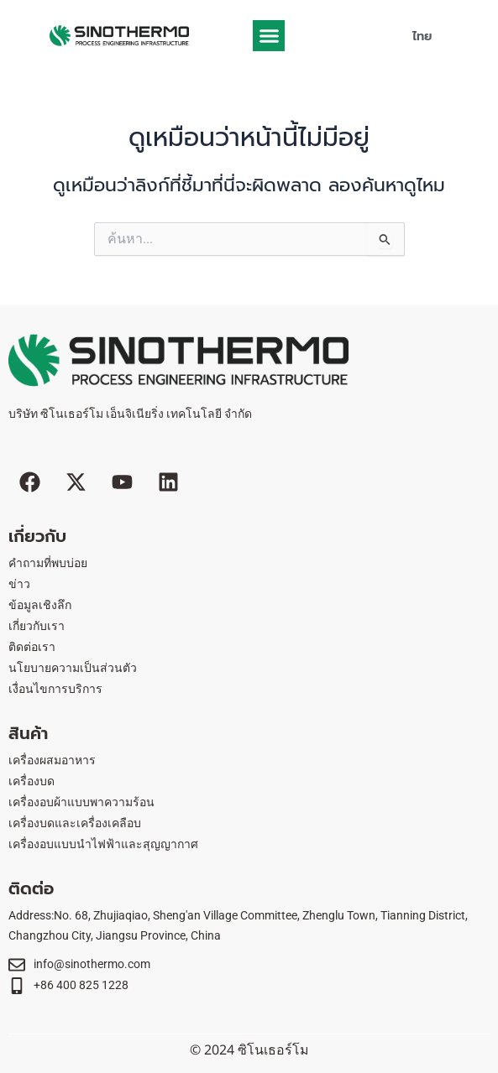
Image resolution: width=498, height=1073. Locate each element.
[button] (269, 36)
